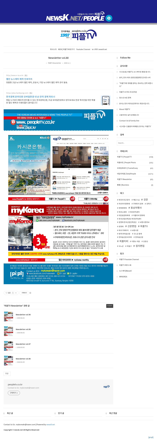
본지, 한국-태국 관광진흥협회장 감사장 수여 (134, 78)
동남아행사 (136, 208)
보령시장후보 (144, 222)
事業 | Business (135, 185)
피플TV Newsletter (54, 63)
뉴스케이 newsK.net (99, 49)
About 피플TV (124, 109)
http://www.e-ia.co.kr (14, 75)
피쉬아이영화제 (124, 204)
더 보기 (109, 306)
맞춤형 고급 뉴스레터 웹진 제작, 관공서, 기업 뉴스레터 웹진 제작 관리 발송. (37, 82)
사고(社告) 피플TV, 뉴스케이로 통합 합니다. (135, 72)
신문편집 (132, 226)
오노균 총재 (138, 234)
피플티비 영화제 (139, 216)
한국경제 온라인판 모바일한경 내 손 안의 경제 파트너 (30, 97)
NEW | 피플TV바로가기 (66, 49)
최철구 (129, 246)
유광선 (145, 242)
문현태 (121, 227)
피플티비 (124, 241)
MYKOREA (123, 277)
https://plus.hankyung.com (17, 93)
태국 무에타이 (124, 230)
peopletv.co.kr (15, 384)
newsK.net (50, 425)
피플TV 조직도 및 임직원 (128, 92)
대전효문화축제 (124, 216)
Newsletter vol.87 (23, 344)
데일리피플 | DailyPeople (135, 173)
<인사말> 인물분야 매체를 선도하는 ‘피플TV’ (135, 127)
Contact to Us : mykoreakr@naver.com (23, 388)
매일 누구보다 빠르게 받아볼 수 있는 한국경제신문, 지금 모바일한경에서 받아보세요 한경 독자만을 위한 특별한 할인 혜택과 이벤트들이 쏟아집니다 (50, 101)
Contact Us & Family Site (129, 121)
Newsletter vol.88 (58, 58)
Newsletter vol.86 (23, 359)
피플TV (144, 226)
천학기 (149, 204)
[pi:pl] (150, 437)
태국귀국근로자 (124, 200)
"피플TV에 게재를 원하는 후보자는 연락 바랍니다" (136, 84)
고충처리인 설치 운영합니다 (129, 115)
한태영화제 (123, 208)
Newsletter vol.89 (23, 329)
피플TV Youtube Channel (129, 260)
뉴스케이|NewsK (125, 271)
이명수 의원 (136, 242)
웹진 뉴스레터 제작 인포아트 (19, 79)
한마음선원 (139, 237)
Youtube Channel (83, 49)
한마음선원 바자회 (125, 237)
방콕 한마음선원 (124, 234)
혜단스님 (136, 200)
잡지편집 (140, 246)
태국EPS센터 (135, 212)
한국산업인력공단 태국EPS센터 (130, 219)
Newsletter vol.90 (23, 315)
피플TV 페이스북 (125, 265)
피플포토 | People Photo (135, 162)
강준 (146, 199)
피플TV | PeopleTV (135, 157)
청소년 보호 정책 (125, 98)
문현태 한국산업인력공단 (128, 222)
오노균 (121, 246)
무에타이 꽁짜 (138, 204)
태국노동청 (123, 212)
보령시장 (135, 230)
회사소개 (53, 49)
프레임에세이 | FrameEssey (135, 168)
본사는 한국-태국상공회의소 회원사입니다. (134, 104)
